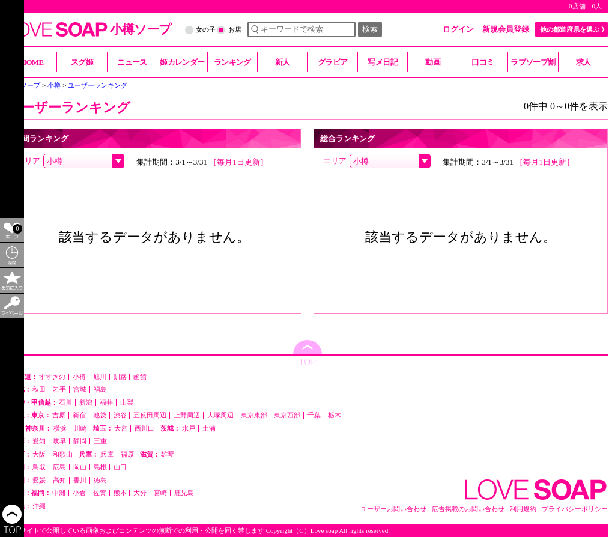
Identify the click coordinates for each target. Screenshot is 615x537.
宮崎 (160, 493)
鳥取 (39, 467)
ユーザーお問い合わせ (393, 509)
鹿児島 (184, 493)
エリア (28, 160)
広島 (59, 467)
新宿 (79, 415)
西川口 (144, 428)
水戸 (188, 428)
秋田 (39, 389)
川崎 (80, 428)
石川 (65, 402)
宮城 (79, 389)
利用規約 (523, 509)
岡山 (79, 467)
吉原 (58, 415)
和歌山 (63, 454)
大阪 (39, 454)
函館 (140, 377)
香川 (79, 480)
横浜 (60, 428)
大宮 (120, 428)
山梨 (126, 402)
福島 (100, 389)
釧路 (120, 377)
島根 (100, 467)
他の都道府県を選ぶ (569, 29)
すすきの (52, 377)
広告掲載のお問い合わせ (468, 509)
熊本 (120, 493)
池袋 (99, 415)
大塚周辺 (220, 415)
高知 (59, 480)
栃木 (334, 415)
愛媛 (39, 480)
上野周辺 (187, 415)
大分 (140, 493)
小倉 (79, 493)
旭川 (99, 377)
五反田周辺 (149, 415)
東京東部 (254, 415)
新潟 (85, 402)
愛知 (39, 441)
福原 (127, 454)
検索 (370, 29)
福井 (106, 402)
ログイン (458, 29)
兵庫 (107, 454)
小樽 (79, 377)
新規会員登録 (505, 29)
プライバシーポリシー (575, 509)
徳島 (100, 480)
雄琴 (167, 454)
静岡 (79, 441)
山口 (120, 467)
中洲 (58, 493)
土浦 (209, 428)
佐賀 (99, 493)
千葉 (314, 415)
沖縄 (39, 506)
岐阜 (59, 441)
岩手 (59, 389)
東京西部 (287, 415)
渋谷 (120, 415)
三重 (100, 441)
